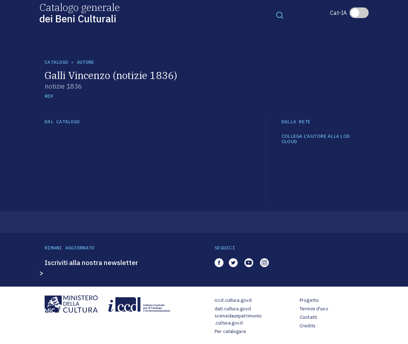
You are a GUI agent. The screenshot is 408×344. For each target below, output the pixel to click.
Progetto (309, 300)
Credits (308, 326)
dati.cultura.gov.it (233, 309)
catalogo (56, 62)
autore (86, 62)
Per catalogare (230, 331)
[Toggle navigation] (280, 15)
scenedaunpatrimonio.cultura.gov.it (238, 319)
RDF (49, 96)
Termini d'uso (314, 309)
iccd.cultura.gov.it (233, 300)
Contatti (308, 317)
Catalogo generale (79, 12)
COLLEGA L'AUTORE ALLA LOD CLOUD (316, 139)
